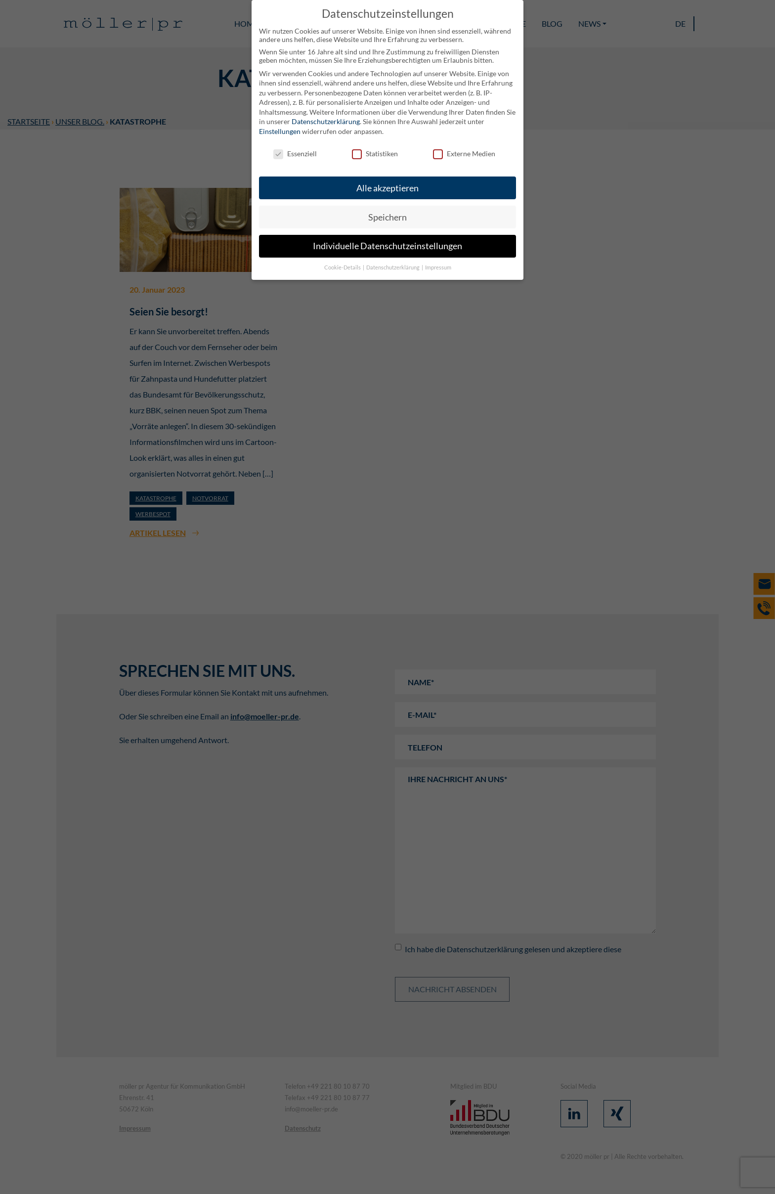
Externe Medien (464, 153)
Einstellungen (280, 131)
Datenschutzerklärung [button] (393, 267)
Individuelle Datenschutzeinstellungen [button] (387, 246)
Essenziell (295, 153)
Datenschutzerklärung (326, 121)
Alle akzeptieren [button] (387, 188)
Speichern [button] (387, 217)
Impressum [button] (438, 267)
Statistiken (375, 153)
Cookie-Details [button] (343, 267)
